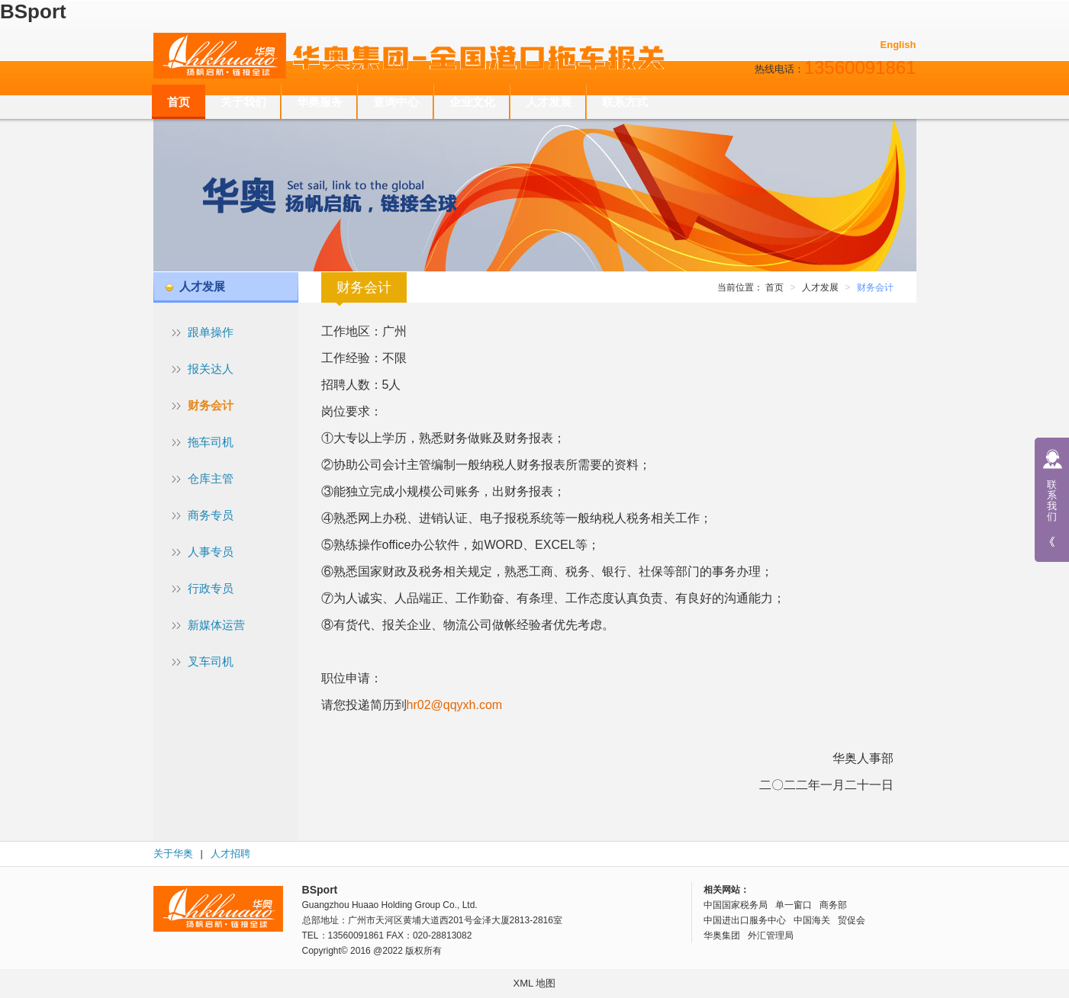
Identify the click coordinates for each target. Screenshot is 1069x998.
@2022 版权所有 (407, 950)
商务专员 (210, 515)
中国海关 (812, 920)
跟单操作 (210, 332)
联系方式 (625, 101)
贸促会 (851, 920)
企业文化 (472, 101)
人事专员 (210, 551)
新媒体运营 (216, 624)
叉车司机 (210, 661)
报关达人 (210, 368)
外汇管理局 (771, 935)
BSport (33, 11)
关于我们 (243, 101)
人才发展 (549, 101)
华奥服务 (320, 101)
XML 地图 (535, 983)
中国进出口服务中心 (745, 920)
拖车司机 (210, 441)
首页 (178, 101)
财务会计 (210, 405)
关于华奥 (173, 853)
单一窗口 (793, 905)
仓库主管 (210, 478)
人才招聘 (230, 853)
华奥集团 (722, 935)
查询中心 (396, 101)
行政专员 (210, 588)
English (898, 44)
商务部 (833, 905)
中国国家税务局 (736, 905)
